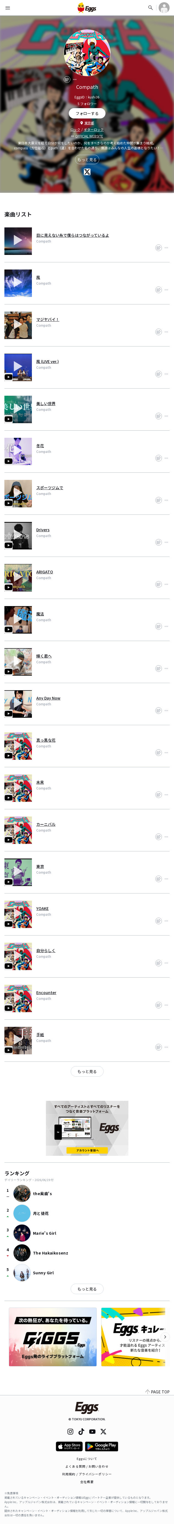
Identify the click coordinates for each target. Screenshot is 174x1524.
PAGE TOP (157, 1391)
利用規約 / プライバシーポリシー (87, 1474)
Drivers (42, 529)
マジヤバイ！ (47, 319)
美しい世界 (46, 403)
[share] (67, 79)
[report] (74, 79)
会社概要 (86, 1481)
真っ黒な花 (46, 740)
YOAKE (42, 908)
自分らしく (46, 950)
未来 (40, 782)
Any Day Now (48, 698)
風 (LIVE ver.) (47, 361)
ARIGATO (44, 571)
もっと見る (87, 159)
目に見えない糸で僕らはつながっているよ (72, 235)
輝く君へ (44, 656)
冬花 (40, 445)
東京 (40, 866)
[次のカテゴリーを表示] (165, 1337)
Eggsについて (87, 1458)
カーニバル (46, 824)
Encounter (46, 992)
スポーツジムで (49, 487)
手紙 (40, 1034)
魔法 (40, 614)
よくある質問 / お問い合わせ (87, 1466)
